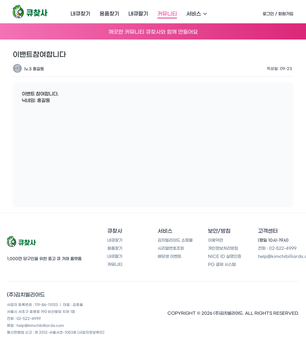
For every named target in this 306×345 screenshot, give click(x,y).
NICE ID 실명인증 (224, 256)
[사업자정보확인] (91, 332)
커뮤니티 (167, 13)
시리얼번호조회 (171, 248)
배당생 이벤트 (169, 256)
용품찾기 (109, 13)
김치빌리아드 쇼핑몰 (175, 240)
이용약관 (215, 240)
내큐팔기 (138, 13)
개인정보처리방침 (223, 248)
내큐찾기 (80, 13)
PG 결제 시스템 (222, 264)
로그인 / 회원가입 (278, 14)
